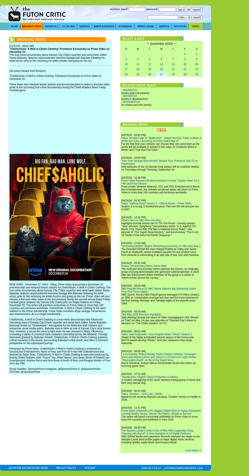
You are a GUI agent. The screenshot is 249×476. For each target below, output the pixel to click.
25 (138, 74)
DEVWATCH (130, 96)
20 (161, 69)
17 (126, 69)
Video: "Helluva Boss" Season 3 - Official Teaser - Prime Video (156, 203)
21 (173, 69)
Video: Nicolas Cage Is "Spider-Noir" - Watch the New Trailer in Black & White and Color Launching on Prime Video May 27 (161, 139)
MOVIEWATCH (131, 101)
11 (138, 64)
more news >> (193, 450)
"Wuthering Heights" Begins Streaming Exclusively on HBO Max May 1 (161, 246)
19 (149, 69)
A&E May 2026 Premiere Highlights (141, 314)
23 (196, 69)
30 (196, 74)
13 (161, 64)
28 (173, 74)
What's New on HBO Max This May (141, 220)
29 (185, 74)
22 (185, 69)
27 (161, 74)
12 (149, 64)
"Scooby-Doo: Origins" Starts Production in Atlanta (149, 377)
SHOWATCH (130, 90)
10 (126, 64)
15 (185, 64)
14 (173, 64)
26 (149, 74)
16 (196, 64)
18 (138, 69)
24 (126, 74)
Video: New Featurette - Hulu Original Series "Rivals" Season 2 (156, 334)
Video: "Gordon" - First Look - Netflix (141, 393)
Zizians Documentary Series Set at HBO (143, 265)
